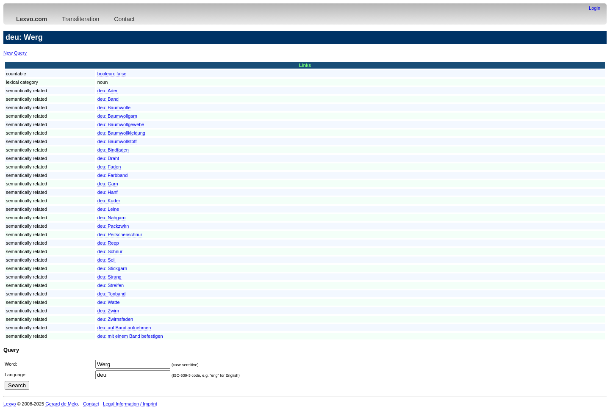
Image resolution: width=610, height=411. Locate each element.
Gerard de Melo (61, 403)
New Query (15, 52)
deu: (107, 90)
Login (594, 8)
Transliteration (80, 19)
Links (305, 65)
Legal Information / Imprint (130, 403)
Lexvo (9, 403)
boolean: (112, 73)
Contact (124, 19)
